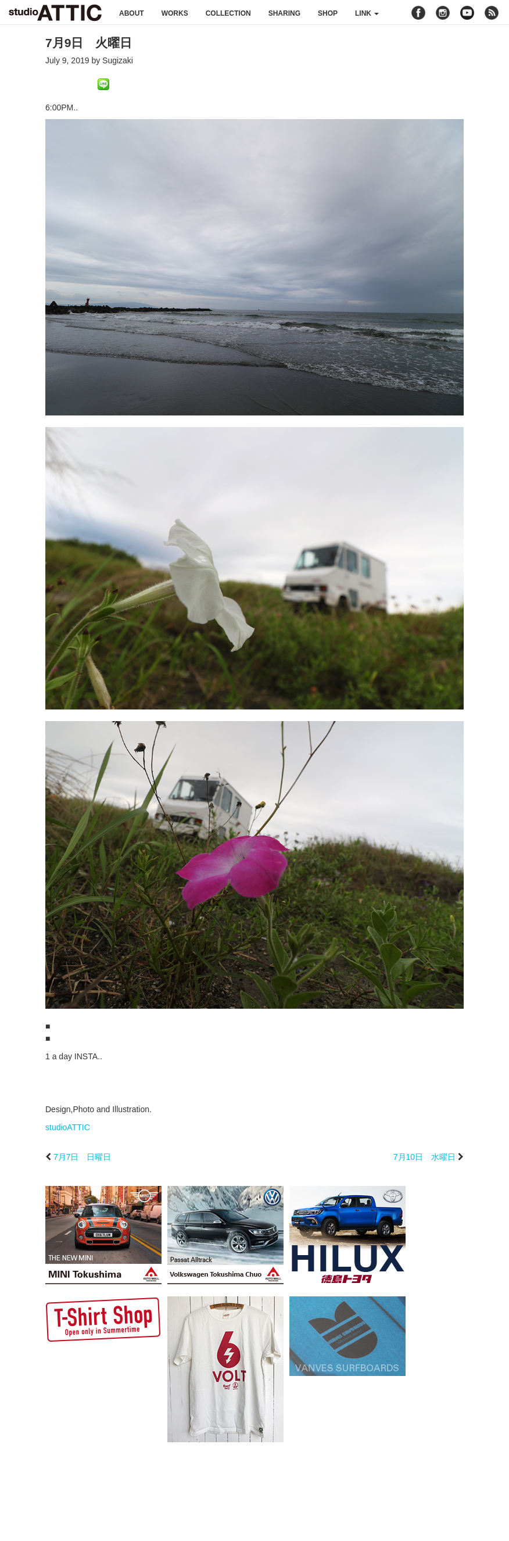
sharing (284, 13)
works (175, 13)
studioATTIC (67, 1127)
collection (228, 13)
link (367, 13)
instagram (443, 12)
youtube (467, 12)
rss (493, 12)
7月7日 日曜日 (82, 1157)
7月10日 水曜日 (424, 1157)
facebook (418, 12)
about (131, 13)
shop (328, 13)
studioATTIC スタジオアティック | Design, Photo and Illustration (55, 13)
